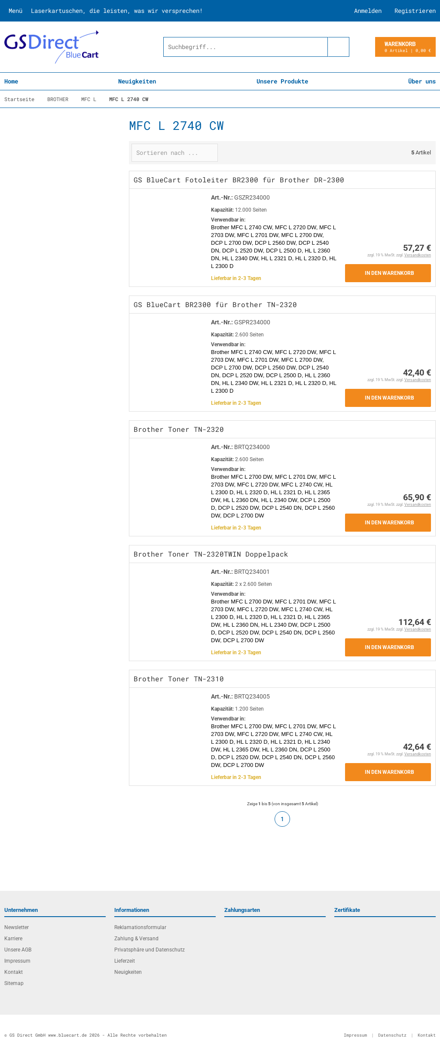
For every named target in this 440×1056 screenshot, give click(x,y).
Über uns (422, 81)
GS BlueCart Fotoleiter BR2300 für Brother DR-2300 (239, 179)
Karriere (13, 939)
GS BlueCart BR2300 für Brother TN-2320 (215, 304)
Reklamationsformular (140, 927)
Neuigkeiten (137, 81)
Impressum (17, 961)
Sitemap (14, 983)
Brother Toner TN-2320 (179, 429)
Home (11, 81)
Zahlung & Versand (136, 939)
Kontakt (13, 972)
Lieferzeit (124, 961)
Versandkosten (417, 255)
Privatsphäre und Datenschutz (149, 950)
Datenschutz (392, 1035)
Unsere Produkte (282, 81)
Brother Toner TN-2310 (179, 678)
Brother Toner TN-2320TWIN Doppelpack (211, 553)
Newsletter (16, 927)
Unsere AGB (17, 950)
